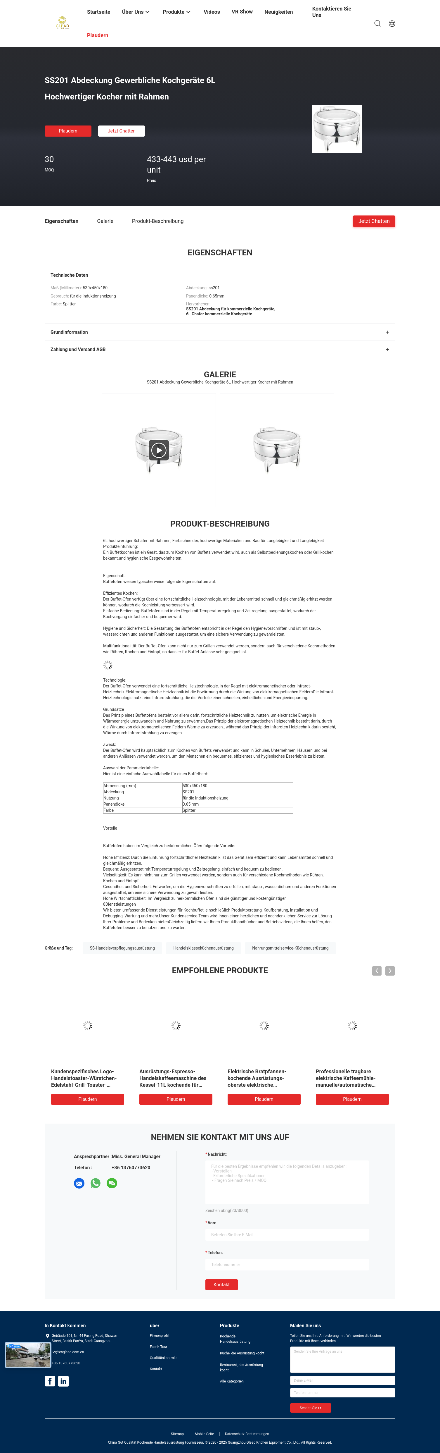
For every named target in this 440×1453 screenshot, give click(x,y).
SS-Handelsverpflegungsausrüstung (122, 948)
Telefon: (215, 1252)
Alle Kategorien (232, 1381)
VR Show (242, 11)
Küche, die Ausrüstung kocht (242, 1353)
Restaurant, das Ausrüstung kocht (241, 1367)
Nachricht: (217, 1154)
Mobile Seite (204, 1434)
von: (212, 1222)
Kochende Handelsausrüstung (235, 1339)
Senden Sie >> (311, 1408)
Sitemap (177, 1434)
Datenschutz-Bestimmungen (247, 1434)
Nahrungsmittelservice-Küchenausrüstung (290, 948)
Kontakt (222, 1284)
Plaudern (68, 131)
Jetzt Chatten (122, 131)
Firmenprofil (159, 1336)
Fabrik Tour (158, 1347)
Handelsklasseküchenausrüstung (203, 948)
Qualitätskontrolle (163, 1358)
